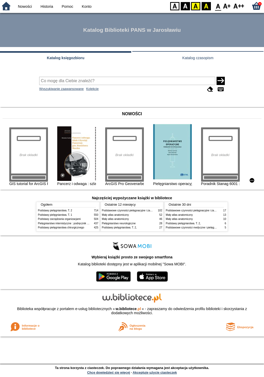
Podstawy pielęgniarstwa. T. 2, (119, 227)
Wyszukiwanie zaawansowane (61, 89)
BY (206, 6)
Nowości (25, 6)
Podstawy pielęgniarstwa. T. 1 (55, 214)
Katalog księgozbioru (66, 58)
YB (195, 6)
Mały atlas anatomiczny (115, 214)
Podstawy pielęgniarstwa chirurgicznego (61, 227)
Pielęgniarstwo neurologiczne (119, 223)
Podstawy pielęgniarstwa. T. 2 (55, 210)
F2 (238, 6)
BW (185, 6)
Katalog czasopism (197, 58)
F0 (218, 6)
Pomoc (67, 6)
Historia (46, 6)
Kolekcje (92, 89)
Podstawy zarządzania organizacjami (59, 219)
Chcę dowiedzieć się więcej (108, 372)
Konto (87, 6)
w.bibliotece (128, 309)
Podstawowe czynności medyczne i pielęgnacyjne (194, 227)
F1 (227, 6)
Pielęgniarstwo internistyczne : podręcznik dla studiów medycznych (76, 223)
